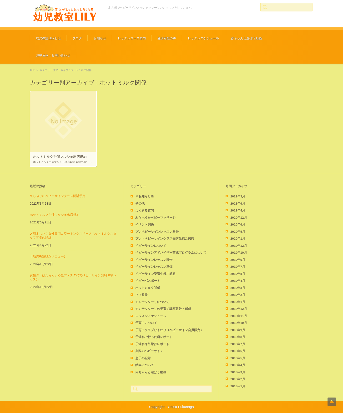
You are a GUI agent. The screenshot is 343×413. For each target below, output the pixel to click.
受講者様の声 (166, 38)
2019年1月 (237, 302)
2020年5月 (237, 231)
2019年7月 (237, 266)
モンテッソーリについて (152, 302)
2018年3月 (237, 372)
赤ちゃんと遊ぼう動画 (246, 38)
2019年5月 (237, 274)
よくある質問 (144, 210)
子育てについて (146, 323)
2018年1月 (237, 386)
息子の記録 (143, 358)
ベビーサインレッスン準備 (153, 266)
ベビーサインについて (150, 245)
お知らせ (100, 38)
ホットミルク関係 (147, 288)
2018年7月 (237, 344)
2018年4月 (237, 365)
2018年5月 (237, 358)
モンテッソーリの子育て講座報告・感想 (163, 309)
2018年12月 (238, 309)
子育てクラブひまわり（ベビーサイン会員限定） (169, 330)
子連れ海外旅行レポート (152, 344)
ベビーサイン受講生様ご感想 (155, 274)
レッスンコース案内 (132, 38)
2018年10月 (238, 323)
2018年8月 (237, 337)
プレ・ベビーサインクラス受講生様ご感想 (164, 238)
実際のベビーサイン (149, 351)
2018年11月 (238, 316)
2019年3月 (237, 288)
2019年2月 (237, 295)
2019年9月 (237, 260)
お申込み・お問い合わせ (53, 55)
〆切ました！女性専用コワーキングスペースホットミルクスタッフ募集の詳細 (73, 235)
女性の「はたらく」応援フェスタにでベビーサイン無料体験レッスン (73, 277)
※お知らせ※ (144, 196)
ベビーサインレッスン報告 (153, 260)
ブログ (77, 38)
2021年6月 (237, 203)
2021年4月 (237, 210)
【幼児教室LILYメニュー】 (48, 256)
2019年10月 (238, 252)
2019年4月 (237, 280)
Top (332, 402)
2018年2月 (237, 379)
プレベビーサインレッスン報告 (157, 231)
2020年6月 (237, 224)
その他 (140, 203)
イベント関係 (144, 224)
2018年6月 (237, 351)
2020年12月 (238, 217)
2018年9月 (237, 330)
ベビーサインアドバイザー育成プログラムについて (171, 252)
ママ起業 (141, 295)
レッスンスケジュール (203, 38)
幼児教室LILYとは (48, 38)
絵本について (144, 365)
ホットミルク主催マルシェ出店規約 (54, 215)
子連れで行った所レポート (153, 337)
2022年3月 (237, 196)
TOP (32, 70)
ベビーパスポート (147, 280)
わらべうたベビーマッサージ (155, 217)
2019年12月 (238, 245)
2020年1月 (237, 238)
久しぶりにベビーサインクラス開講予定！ (59, 196)
